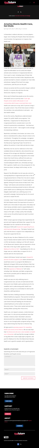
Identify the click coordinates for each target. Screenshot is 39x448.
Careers (19, 425)
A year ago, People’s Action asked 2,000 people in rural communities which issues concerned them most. (18, 101)
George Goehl (8, 28)
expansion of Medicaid (15, 269)
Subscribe (9, 401)
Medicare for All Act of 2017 (11, 249)
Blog (20, 28)
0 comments (24, 28)
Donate (8, 414)
